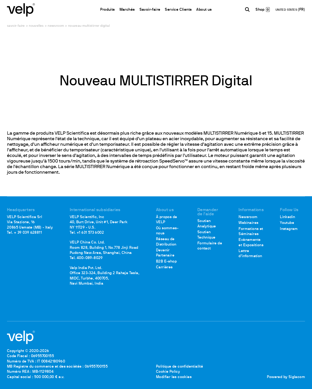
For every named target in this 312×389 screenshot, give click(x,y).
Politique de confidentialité (179, 366)
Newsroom (56, 25)
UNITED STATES (286, 10)
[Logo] (21, 9)
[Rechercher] (247, 9)
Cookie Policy (168, 371)
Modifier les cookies (174, 377)
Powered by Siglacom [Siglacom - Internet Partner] (286, 377)
